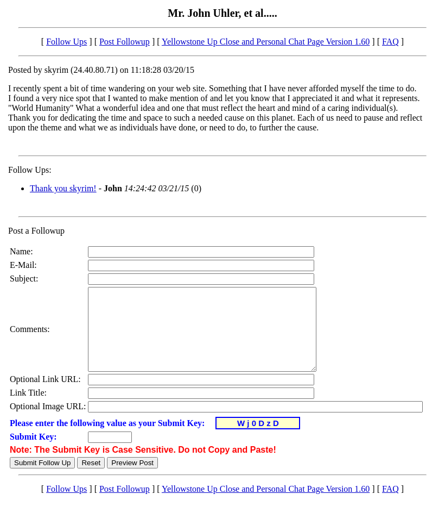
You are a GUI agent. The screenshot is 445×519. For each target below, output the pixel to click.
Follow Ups (66, 41)
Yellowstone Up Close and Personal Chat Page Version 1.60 (266, 41)
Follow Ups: (30, 169)
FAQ (390, 41)
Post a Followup (36, 230)
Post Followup (124, 41)
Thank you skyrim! (63, 188)
